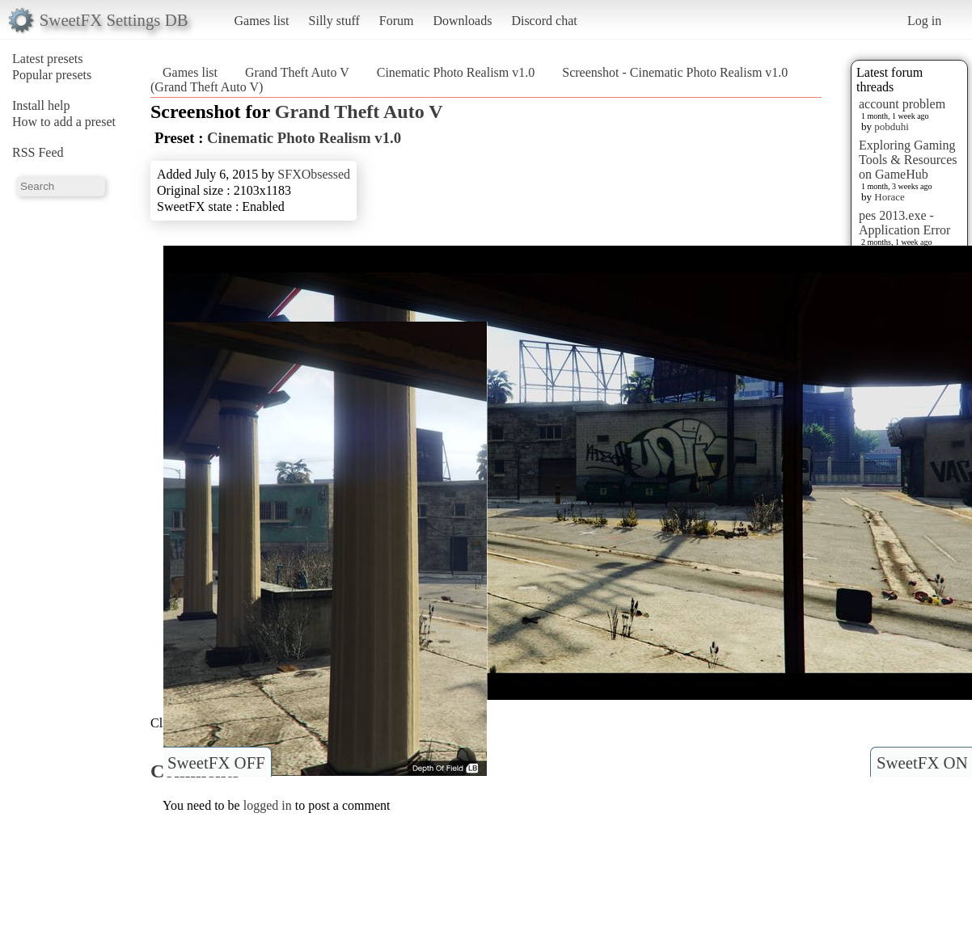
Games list (262, 20)
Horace (889, 197)
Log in (924, 20)
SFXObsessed (313, 174)
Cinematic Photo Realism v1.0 (456, 72)
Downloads (462, 20)
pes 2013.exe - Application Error (904, 223)
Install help (41, 105)
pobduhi (891, 126)
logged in (267, 805)
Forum (396, 20)
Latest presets (47, 58)
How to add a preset (64, 121)
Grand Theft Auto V (297, 72)
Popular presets (51, 75)
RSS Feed (38, 152)
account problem (902, 104)
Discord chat (544, 20)
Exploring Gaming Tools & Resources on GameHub (908, 159)
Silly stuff (334, 20)
